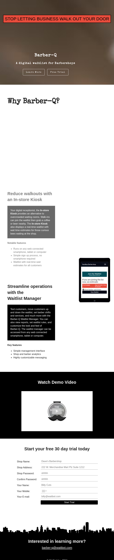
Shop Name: (23, 461)
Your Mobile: (23, 491)
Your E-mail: (23, 496)
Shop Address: (24, 467)
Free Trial (57, 72)
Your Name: (23, 485)
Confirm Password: (27, 479)
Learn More (34, 72)
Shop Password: (25, 473)
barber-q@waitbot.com (57, 552)
